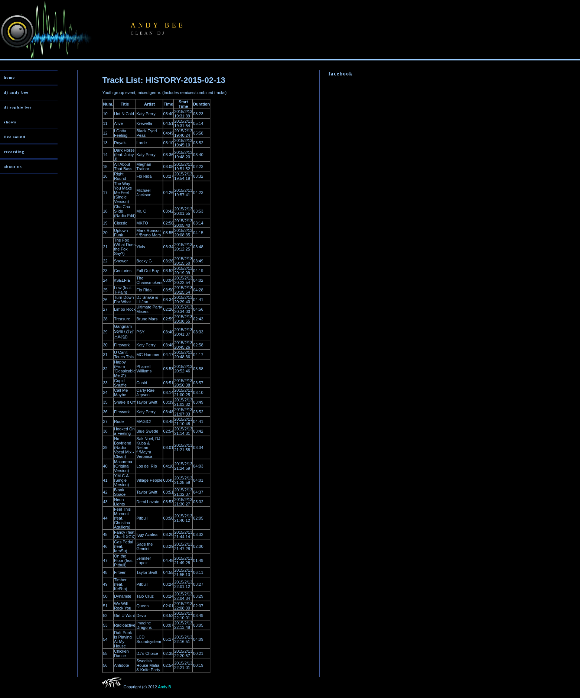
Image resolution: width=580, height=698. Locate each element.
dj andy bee (16, 92)
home (9, 77)
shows (10, 122)
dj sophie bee (18, 107)
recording (14, 151)
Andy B (164, 687)
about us (13, 166)
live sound (14, 137)
